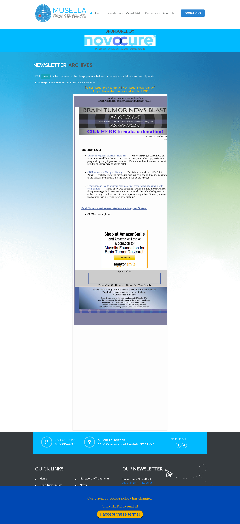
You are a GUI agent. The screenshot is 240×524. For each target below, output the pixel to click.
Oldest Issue (94, 87)
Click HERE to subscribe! (137, 483)
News (83, 485)
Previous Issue (112, 87)
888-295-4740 (65, 442)
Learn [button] (99, 13)
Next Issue (129, 87)
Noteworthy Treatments (94, 478)
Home (43, 478)
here (45, 76)
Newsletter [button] (114, 13)
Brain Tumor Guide (51, 485)
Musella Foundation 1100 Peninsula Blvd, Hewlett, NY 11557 (126, 442)
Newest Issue (145, 87)
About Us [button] (168, 13)
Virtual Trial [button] (133, 13)
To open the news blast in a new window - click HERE (120, 91)
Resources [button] (151, 13)
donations (193, 13)
